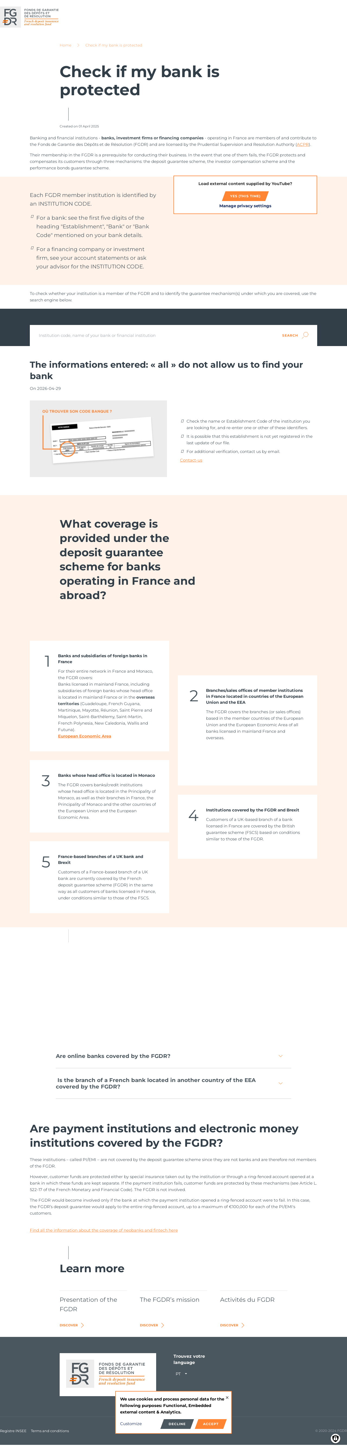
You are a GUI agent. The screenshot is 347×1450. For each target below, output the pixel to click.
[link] (99, 701)
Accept (211, 1424)
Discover (72, 1330)
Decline (177, 1424)
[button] (173, 1061)
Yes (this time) (245, 201)
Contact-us (191, 465)
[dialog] (173, 1412)
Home (65, 50)
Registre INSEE (13, 1435)
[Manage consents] (335, 1438)
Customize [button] (131, 1423)
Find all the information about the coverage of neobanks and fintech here (104, 1235)
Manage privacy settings (245, 210)
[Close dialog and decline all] (227, 1395)
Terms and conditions (50, 1435)
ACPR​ (303, 149)
